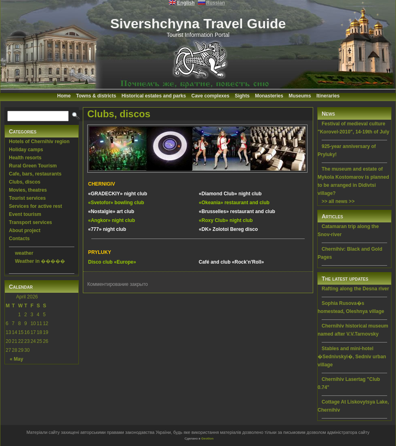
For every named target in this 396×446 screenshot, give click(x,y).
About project (24, 230)
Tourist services (27, 198)
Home (64, 96)
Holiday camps (26, 149)
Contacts (19, 238)
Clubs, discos (24, 182)
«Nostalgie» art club (111, 211)
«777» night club (107, 229)
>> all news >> (338, 201)
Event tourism (25, 214)
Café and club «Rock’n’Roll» (231, 262)
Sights (242, 96)
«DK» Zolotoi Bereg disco (228, 229)
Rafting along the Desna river (355, 289)
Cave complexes (211, 96)
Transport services (30, 222)
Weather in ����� (40, 261)
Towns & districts (96, 96)
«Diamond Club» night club (230, 194)
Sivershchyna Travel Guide (198, 23)
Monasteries (269, 96)
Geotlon (207, 438)
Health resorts (25, 158)
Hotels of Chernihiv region (39, 141)
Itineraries (327, 96)
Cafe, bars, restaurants (35, 174)
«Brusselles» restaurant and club (237, 211)
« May (16, 359)
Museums (300, 96)
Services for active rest (35, 206)
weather (24, 253)
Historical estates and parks (154, 96)
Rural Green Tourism (33, 166)
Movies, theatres (28, 190)
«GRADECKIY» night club (117, 194)
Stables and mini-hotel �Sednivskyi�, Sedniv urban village (352, 357)
